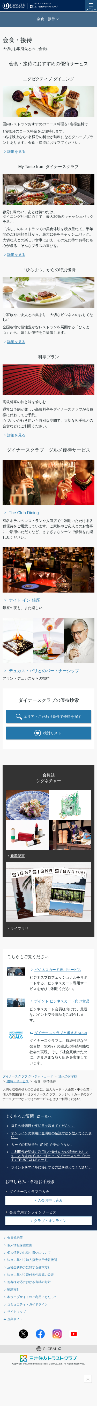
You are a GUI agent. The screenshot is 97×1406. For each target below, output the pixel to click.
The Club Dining (24, 512)
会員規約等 (15, 1237)
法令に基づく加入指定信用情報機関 (32, 1259)
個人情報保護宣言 (19, 1245)
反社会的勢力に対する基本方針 (29, 1267)
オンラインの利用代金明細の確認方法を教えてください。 (51, 1135)
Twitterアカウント (23, 1333)
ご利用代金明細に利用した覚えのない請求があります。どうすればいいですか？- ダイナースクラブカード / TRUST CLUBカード (51, 1156)
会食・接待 (46, 19)
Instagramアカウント (57, 1333)
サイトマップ (16, 1311)
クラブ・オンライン (50, 1221)
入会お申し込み (50, 1200)
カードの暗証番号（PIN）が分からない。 (42, 1144)
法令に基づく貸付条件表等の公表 (30, 1274)
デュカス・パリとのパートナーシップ (44, 670)
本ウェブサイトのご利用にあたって (32, 1297)
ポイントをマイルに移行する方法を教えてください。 (51, 1167)
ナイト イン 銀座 (24, 600)
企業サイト (15, 1319)
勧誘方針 (13, 1289)
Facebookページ (40, 1333)
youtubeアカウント (73, 1333)
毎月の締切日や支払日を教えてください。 (43, 1126)
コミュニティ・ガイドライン (27, 1304)
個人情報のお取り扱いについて (29, 1252)
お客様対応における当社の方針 (29, 1282)
